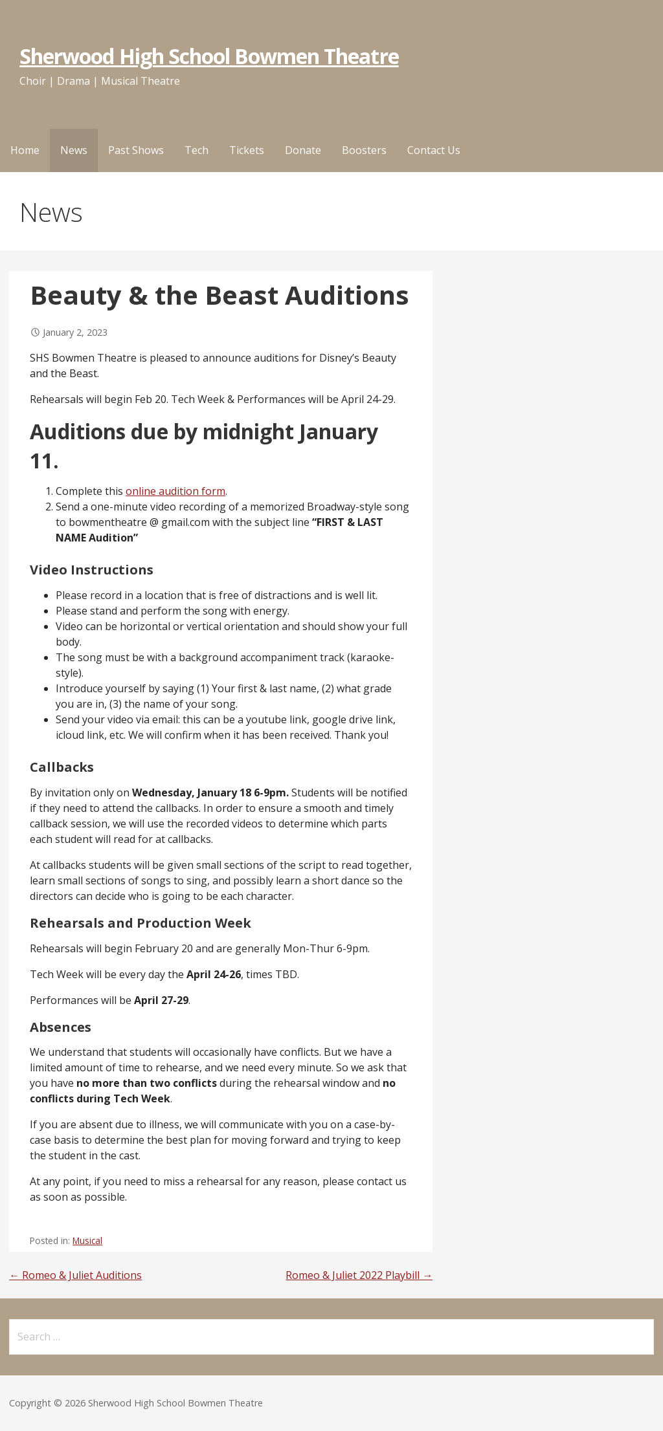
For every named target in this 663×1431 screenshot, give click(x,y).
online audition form (175, 491)
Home (24, 150)
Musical (87, 1240)
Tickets (246, 150)
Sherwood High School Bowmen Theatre (208, 56)
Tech (196, 150)
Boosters (364, 150)
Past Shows (136, 150)
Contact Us (433, 150)
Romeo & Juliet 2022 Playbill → (359, 1275)
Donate (303, 150)
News (73, 150)
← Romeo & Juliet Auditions (75, 1275)
